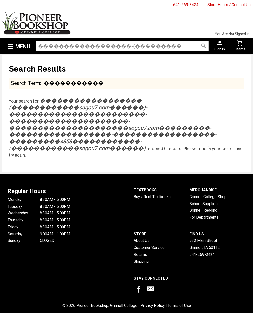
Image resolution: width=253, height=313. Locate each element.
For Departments (204, 217)
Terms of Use (179, 305)
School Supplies (204, 203)
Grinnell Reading (203, 210)
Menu (22, 46)
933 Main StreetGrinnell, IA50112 (205, 244)
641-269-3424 (185, 4)
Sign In (219, 49)
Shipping (141, 261)
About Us (141, 240)
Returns (140, 254)
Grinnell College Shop (208, 196)
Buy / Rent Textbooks (152, 196)
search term (25, 83)
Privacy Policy (152, 305)
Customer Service (149, 247)
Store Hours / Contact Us (229, 4)
